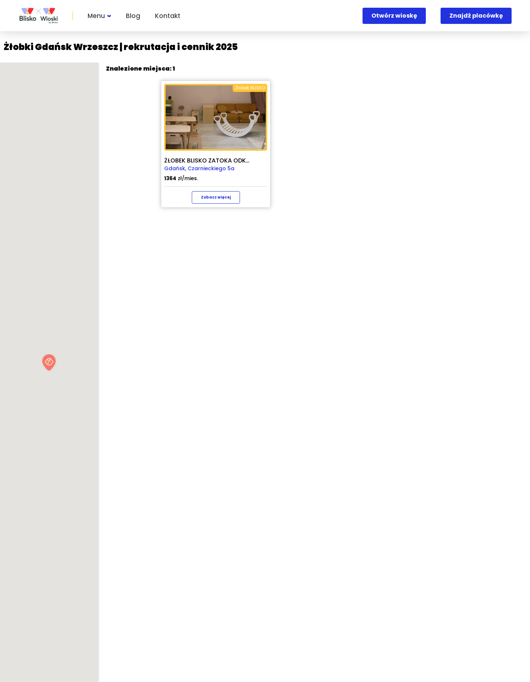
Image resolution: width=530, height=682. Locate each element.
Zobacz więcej (413, 197)
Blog (133, 15)
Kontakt (167, 15)
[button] (147, 362)
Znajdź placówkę (476, 15)
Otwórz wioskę (394, 15)
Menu (96, 15)
